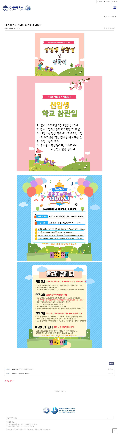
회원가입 (107, 1)
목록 (111, 363)
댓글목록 (8, 381)
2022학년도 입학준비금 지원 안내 (20, 373)
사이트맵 (115, 1)
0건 (11, 28)
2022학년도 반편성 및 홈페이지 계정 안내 (23, 369)
